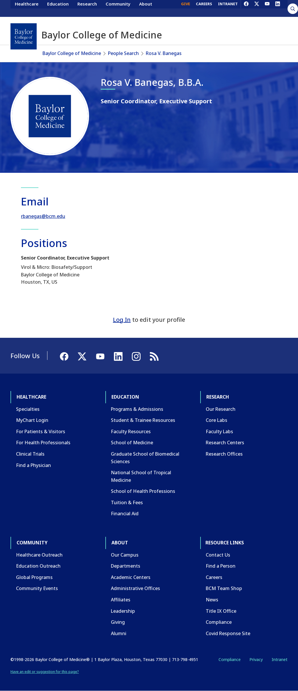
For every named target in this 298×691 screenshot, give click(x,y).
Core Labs (216, 420)
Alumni (118, 633)
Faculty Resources (131, 431)
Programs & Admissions (137, 409)
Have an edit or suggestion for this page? (44, 671)
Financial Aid (125, 513)
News (212, 599)
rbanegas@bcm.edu (43, 216)
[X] (256, 8)
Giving (118, 622)
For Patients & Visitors (40, 431)
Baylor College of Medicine (71, 53)
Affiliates (120, 599)
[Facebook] (246, 8)
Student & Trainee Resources (143, 420)
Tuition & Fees (127, 502)
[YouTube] (267, 8)
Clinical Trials (30, 454)
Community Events (37, 588)
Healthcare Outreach (39, 555)
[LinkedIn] (277, 8)
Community (118, 8)
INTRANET (228, 8)
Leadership (123, 611)
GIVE (185, 8)
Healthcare (26, 8)
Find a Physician (33, 465)
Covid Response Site (228, 633)
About (145, 8)
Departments (125, 566)
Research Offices (224, 454)
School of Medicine (132, 442)
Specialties (28, 409)
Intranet (280, 659)
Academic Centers (130, 577)
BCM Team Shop (224, 588)
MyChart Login (32, 420)
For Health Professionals (43, 442)
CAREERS (204, 8)
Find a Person (220, 566)
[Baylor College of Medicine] (23, 36)
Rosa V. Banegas (164, 53)
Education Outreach (38, 566)
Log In (122, 320)
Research (87, 8)
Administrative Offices (135, 588)
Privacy (256, 659)
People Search (123, 53)
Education (58, 8)
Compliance (219, 622)
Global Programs (34, 577)
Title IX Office (221, 611)
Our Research (220, 409)
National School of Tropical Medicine (141, 476)
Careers (214, 577)
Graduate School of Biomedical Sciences (145, 458)
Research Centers (225, 442)
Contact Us (218, 555)
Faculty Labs (219, 431)
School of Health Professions (143, 491)
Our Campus (125, 555)
